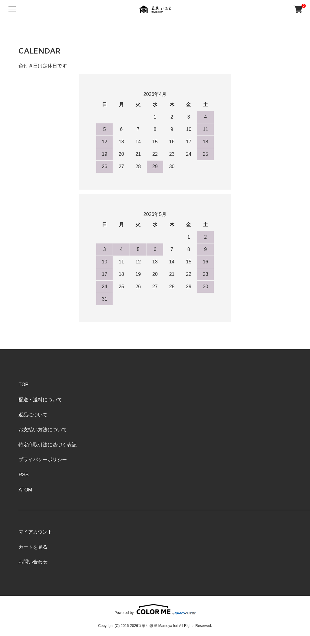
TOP (23, 384)
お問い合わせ (33, 561)
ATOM (25, 489)
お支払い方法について (42, 429)
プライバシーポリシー (42, 459)
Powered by (155, 609)
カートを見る (33, 547)
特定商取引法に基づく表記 (47, 444)
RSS (23, 474)
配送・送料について (40, 399)
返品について (33, 414)
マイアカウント (35, 531)
